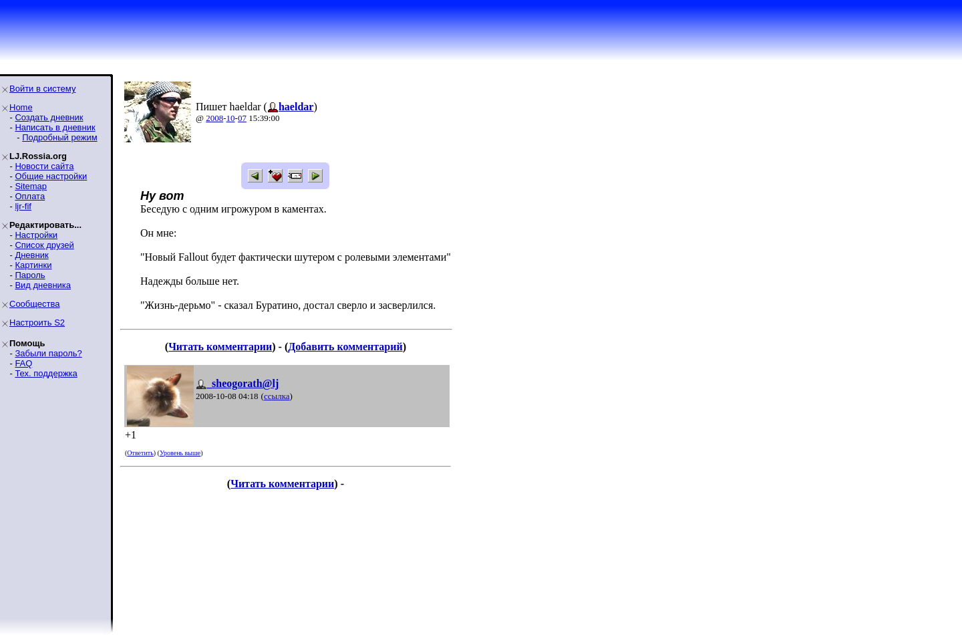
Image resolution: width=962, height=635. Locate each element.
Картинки (33, 265)
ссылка (277, 396)
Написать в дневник (55, 127)
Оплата (30, 196)
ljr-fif (23, 206)
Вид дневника (43, 285)
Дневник (31, 255)
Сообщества (34, 304)
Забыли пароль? (48, 353)
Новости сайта (44, 166)
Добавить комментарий (345, 346)
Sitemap (31, 186)
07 (242, 118)
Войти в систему (42, 89)
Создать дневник (49, 117)
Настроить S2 (37, 323)
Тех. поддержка (46, 373)
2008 (214, 118)
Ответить (140, 453)
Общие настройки (51, 176)
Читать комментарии (220, 346)
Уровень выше (180, 453)
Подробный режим (59, 137)
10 (230, 118)
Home (21, 107)
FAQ (23, 363)
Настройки (36, 235)
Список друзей (44, 245)
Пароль (30, 275)
